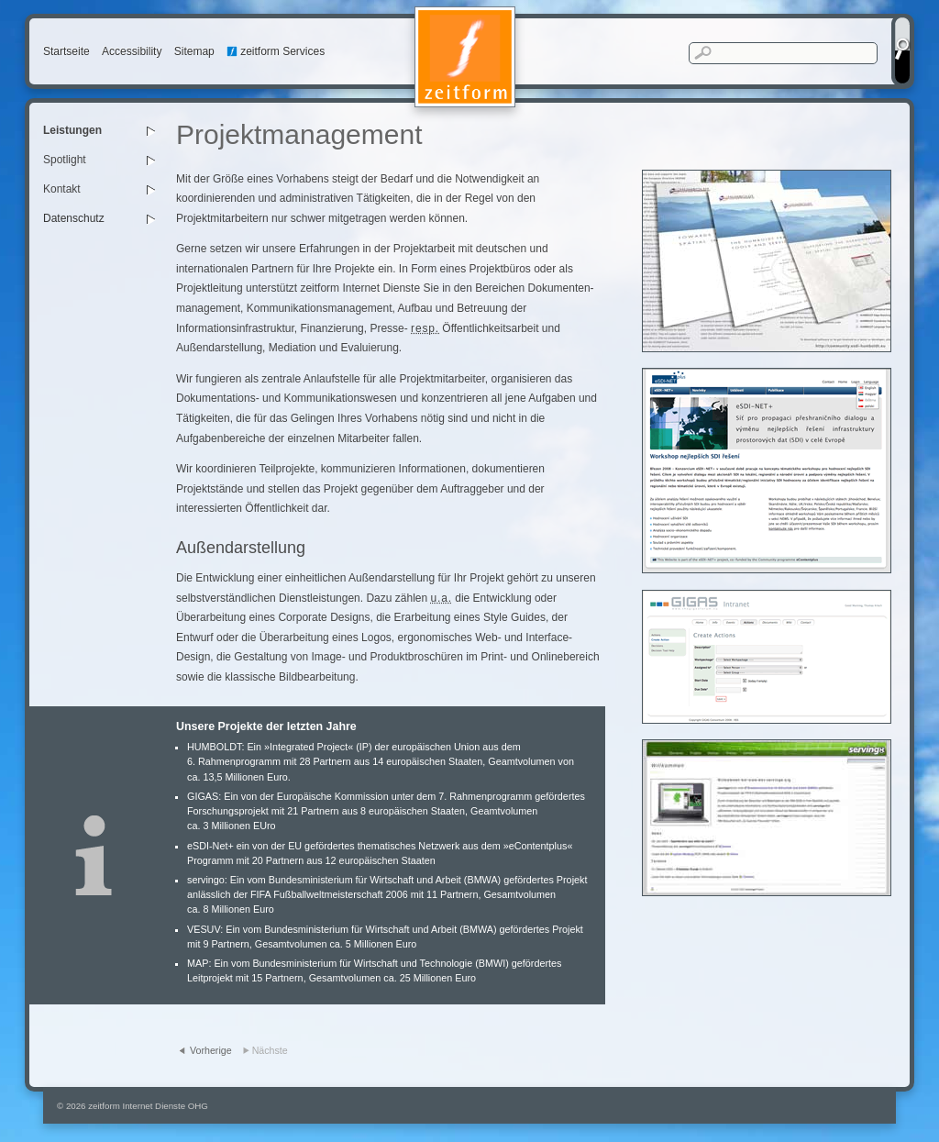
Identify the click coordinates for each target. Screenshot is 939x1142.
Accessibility (131, 51)
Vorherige (211, 1050)
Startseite (66, 51)
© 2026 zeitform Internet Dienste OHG (132, 1106)
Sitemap (194, 51)
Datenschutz (74, 218)
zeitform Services (275, 51)
